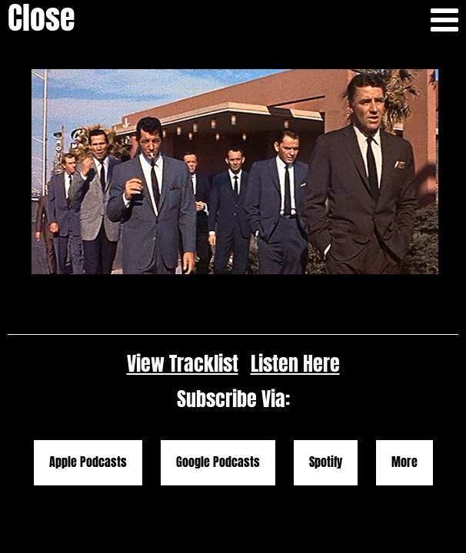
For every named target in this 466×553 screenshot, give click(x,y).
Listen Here (295, 295)
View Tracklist (182, 295)
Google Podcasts (218, 394)
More (404, 394)
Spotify (325, 394)
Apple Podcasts (88, 394)
